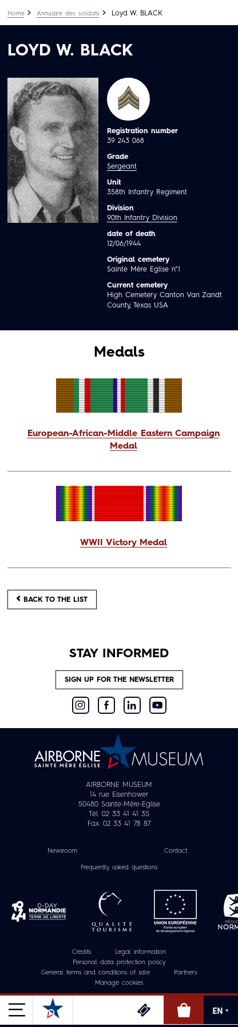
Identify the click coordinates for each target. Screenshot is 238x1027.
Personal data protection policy (119, 963)
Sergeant (122, 166)
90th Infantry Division (142, 218)
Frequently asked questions (119, 868)
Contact (175, 851)
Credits (81, 952)
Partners (185, 973)
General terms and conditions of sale (95, 973)
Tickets (144, 1010)
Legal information (140, 952)
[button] (119, 440)
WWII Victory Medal (123, 543)
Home (16, 14)
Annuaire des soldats (68, 14)
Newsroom (62, 851)
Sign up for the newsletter (119, 680)
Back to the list (52, 599)
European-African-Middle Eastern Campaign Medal (123, 440)
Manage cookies (119, 983)
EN (221, 1011)
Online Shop (184, 1010)
